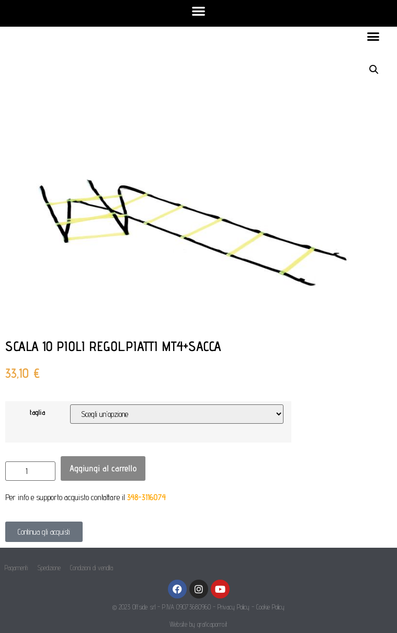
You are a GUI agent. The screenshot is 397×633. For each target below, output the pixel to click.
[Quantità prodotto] (30, 471)
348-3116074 (146, 497)
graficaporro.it (212, 624)
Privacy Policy (233, 607)
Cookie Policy (270, 607)
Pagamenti (16, 567)
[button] (198, 10)
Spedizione (49, 567)
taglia (37, 412)
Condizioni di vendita (91, 567)
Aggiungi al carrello (103, 468)
